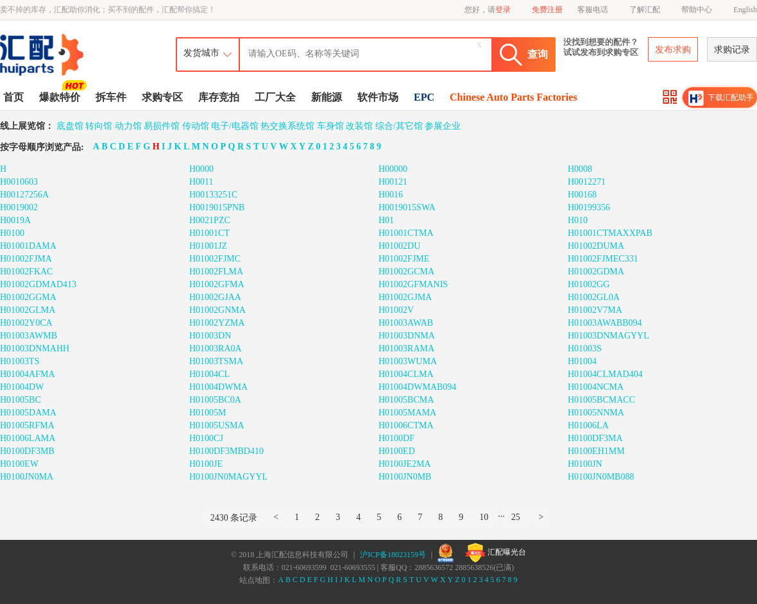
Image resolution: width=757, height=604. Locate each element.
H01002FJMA (26, 259)
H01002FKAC (26, 271)
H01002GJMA (405, 297)
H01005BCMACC (601, 400)
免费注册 (547, 9)
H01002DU (399, 246)
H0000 (201, 169)
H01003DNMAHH (34, 348)
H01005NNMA (596, 412)
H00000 (392, 169)
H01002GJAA (215, 297)
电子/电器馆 (235, 126)
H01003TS (19, 361)
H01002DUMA (596, 246)
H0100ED (396, 451)
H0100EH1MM (596, 451)
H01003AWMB (28, 335)
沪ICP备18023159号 (393, 554)
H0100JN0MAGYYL (228, 477)
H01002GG (588, 284)
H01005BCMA (406, 400)
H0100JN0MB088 (601, 477)
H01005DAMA (28, 412)
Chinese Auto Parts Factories (513, 97)
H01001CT (209, 233)
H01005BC (20, 400)
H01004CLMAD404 (605, 374)
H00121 (392, 182)
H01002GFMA (216, 284)
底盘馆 (69, 126)
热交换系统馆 (287, 126)
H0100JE (206, 464)
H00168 (582, 194)
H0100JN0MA (26, 477)
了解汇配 (644, 9)
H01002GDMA (596, 271)
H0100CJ (206, 438)
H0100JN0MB (404, 477)
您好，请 (487, 9)
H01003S (585, 348)
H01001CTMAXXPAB (610, 233)
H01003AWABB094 (605, 323)
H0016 (390, 194)
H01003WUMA (407, 361)
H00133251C (213, 194)
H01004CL (209, 374)
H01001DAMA (28, 246)
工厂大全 (275, 97)
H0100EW (19, 464)
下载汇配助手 (721, 98)
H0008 (580, 169)
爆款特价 (61, 96)
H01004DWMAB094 (417, 387)
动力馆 (128, 126)
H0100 (12, 233)
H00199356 (589, 207)
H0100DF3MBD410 (226, 451)
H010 (578, 220)
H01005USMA (216, 425)
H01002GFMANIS (413, 284)
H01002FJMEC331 (603, 259)
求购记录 (732, 50)
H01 (386, 220)
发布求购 (673, 50)
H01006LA (588, 425)
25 (515, 517)
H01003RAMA (406, 348)
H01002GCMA (406, 271)
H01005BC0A (215, 400)
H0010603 (19, 182)
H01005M (207, 412)
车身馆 (330, 126)
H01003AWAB (405, 323)
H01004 (582, 361)
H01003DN (210, 335)
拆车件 (111, 97)
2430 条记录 (234, 518)
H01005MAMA (407, 412)
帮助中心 (696, 9)
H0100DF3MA (595, 438)
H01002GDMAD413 (38, 284)
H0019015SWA (407, 207)
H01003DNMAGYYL (608, 335)
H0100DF (396, 438)
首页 (13, 97)
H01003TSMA (216, 361)
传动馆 (195, 126)
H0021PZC (209, 220)
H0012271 (587, 182)
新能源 (326, 97)
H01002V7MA (595, 310)
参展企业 (443, 126)
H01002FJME (403, 259)
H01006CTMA (406, 425)
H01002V (396, 310)
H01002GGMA (28, 297)
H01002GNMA (217, 310)
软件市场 (377, 97)
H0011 (201, 182)
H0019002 (19, 207)
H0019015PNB (216, 207)
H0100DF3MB (27, 451)
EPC (424, 97)
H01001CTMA (406, 233)
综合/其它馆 (399, 126)
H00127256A (24, 194)
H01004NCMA (596, 387)
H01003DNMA (406, 335)
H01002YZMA (216, 323)
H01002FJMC (215, 259)
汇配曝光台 (495, 552)
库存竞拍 (218, 97)
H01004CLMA (406, 374)
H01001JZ (208, 246)
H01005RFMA (27, 425)
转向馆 (98, 126)
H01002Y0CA (26, 323)
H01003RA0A (215, 348)
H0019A (15, 220)
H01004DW (22, 387)
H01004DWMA (218, 387)
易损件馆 (162, 126)
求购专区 (162, 97)
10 (483, 517)
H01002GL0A (594, 297)
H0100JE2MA (404, 464)
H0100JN (585, 464)
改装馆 (359, 126)
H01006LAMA (27, 438)
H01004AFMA (27, 374)
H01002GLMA (27, 310)
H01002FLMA (216, 271)
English (745, 9)
